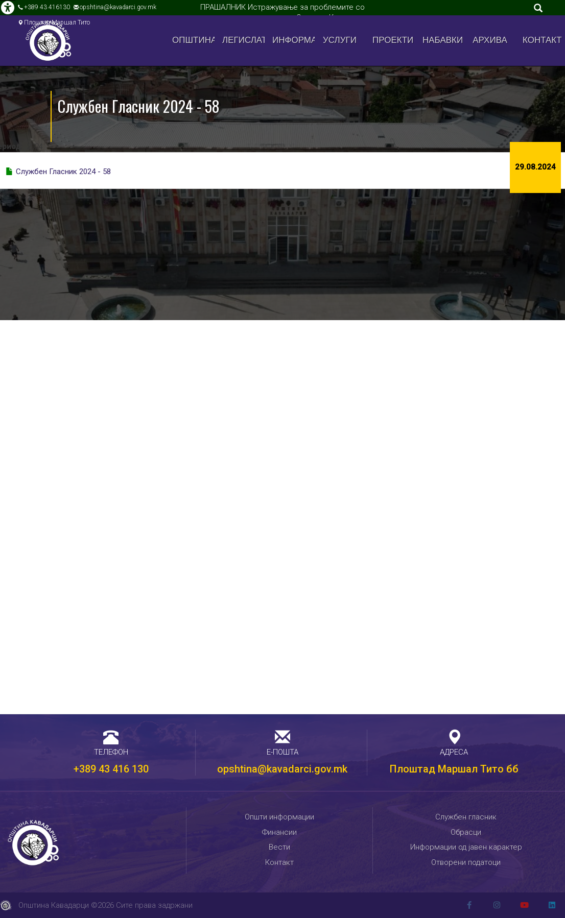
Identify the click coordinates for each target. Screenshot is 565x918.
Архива (490, 40)
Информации (293, 40)
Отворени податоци (466, 862)
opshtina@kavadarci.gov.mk (118, 7)
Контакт (542, 40)
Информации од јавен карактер (466, 847)
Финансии (279, 832)
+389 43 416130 (47, 7)
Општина (193, 40)
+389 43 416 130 (111, 769)
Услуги (340, 40)
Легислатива (243, 40)
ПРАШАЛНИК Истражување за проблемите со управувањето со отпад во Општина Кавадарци (283, 12)
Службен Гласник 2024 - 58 (63, 171)
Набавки (442, 40)
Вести (279, 847)
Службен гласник (466, 817)
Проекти (392, 40)
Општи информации (279, 817)
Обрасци (466, 832)
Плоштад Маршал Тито (57, 22)
